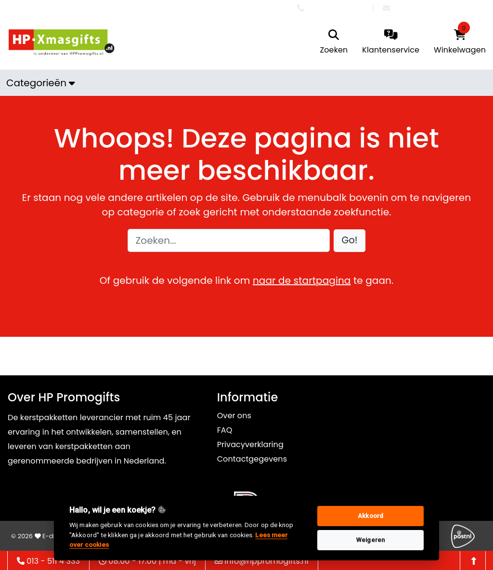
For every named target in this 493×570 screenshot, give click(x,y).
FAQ (225, 430)
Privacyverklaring (250, 444)
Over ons (234, 415)
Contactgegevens (252, 458)
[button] (350, 240)
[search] (334, 42)
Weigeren (370, 539)
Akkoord (370, 515)
